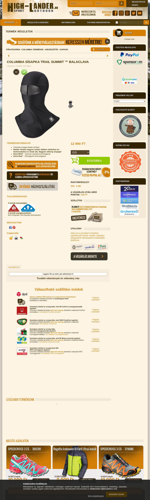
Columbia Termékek (33, 49)
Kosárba (94, 160)
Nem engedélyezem (96, 496)
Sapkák (64, 49)
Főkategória (13, 49)
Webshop (9, 22)
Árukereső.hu (129, 214)
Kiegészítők (51, 49)
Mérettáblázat (58, 41)
